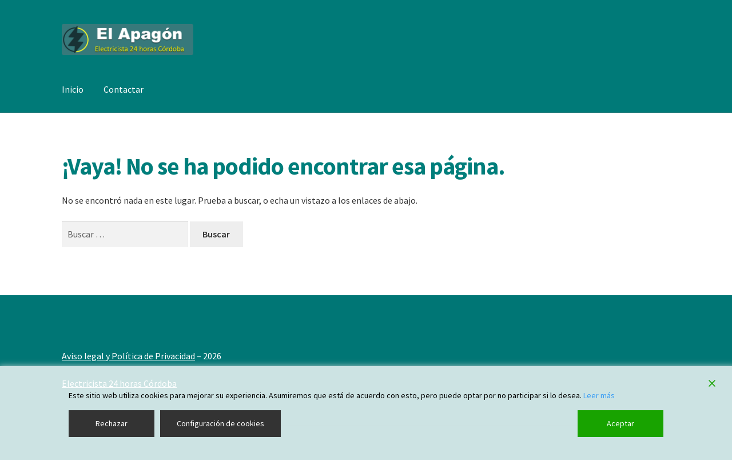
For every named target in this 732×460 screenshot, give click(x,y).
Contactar (124, 89)
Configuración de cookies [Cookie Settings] (220, 423)
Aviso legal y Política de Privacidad (128, 356)
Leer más (599, 395)
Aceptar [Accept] (620, 423)
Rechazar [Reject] (112, 423)
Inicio (72, 89)
